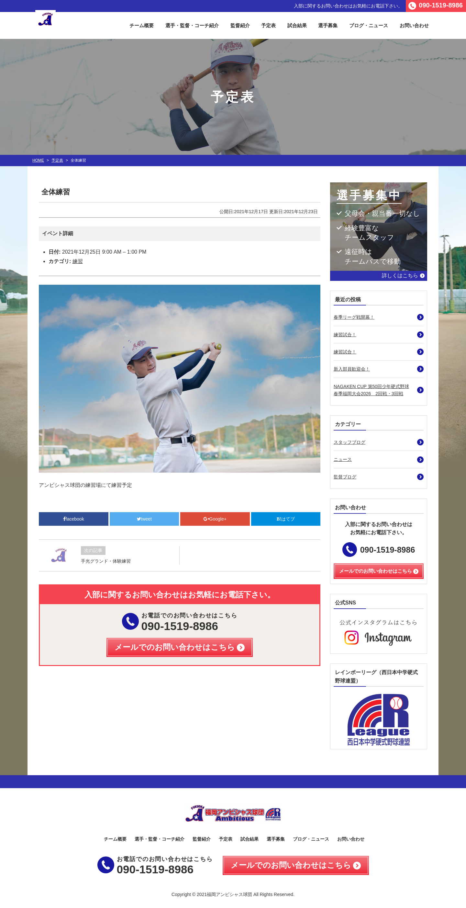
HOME (38, 160)
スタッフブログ (349, 442)
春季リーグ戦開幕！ (354, 317)
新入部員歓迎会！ (352, 369)
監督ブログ (345, 476)
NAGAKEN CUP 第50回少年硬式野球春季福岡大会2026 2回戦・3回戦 (371, 390)
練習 (77, 261)
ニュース (343, 459)
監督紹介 (240, 25)
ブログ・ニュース (368, 25)
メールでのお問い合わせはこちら (291, 865)
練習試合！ (345, 334)
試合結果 (297, 25)
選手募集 (328, 25)
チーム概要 (141, 25)
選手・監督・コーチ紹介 (192, 25)
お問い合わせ (414, 25)
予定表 (268, 25)
